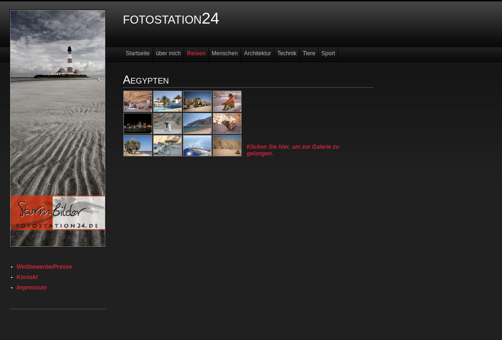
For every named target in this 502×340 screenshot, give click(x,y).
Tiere (309, 53)
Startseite (138, 53)
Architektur (257, 53)
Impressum (32, 287)
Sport (328, 53)
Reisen (196, 53)
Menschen (225, 53)
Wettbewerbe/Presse (44, 267)
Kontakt (27, 277)
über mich (168, 53)
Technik (286, 53)
